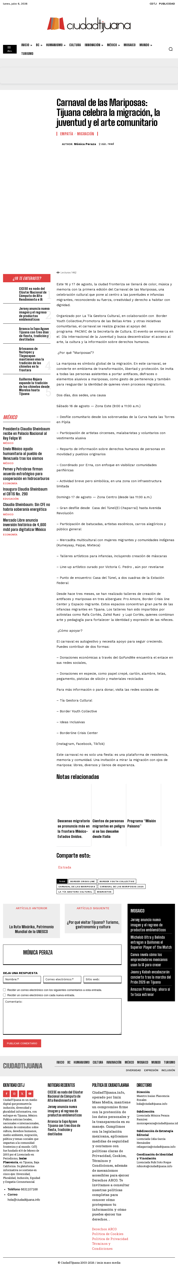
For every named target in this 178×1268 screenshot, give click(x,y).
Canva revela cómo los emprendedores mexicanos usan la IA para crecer (149, 959)
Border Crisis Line (82, 881)
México (8, 436)
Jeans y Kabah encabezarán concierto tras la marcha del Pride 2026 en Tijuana (151, 976)
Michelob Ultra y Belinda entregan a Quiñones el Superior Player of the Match (151, 942)
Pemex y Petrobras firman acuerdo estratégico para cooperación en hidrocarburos (26, 466)
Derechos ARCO (104, 1229)
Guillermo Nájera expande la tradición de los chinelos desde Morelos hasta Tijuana (34, 381)
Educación (11, 491)
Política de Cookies (107, 1234)
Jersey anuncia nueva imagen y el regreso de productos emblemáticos (34, 314)
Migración (85, 134)
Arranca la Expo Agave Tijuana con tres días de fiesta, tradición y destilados (34, 333)
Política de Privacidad (110, 1239)
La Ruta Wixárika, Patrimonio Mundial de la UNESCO (31, 929)
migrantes (104, 892)
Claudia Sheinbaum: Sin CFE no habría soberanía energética (26, 499)
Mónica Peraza (85, 144)
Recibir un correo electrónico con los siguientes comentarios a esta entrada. (54, 990)
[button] (170, 49)
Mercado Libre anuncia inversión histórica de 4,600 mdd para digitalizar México (24, 517)
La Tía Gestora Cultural (75, 892)
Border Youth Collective (117, 881)
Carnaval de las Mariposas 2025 (122, 886)
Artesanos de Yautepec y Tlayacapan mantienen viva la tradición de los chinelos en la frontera (34, 357)
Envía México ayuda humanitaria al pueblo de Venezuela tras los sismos (23, 446)
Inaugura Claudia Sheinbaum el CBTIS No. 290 (25, 484)
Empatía (66, 134)
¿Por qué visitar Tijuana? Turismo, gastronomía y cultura (93, 924)
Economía (10, 476)
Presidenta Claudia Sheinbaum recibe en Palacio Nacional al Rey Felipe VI (26, 426)
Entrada (64, 866)
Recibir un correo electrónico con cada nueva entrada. (41, 995)
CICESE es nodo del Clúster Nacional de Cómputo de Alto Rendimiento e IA (32, 294)
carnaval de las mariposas (76, 886)
